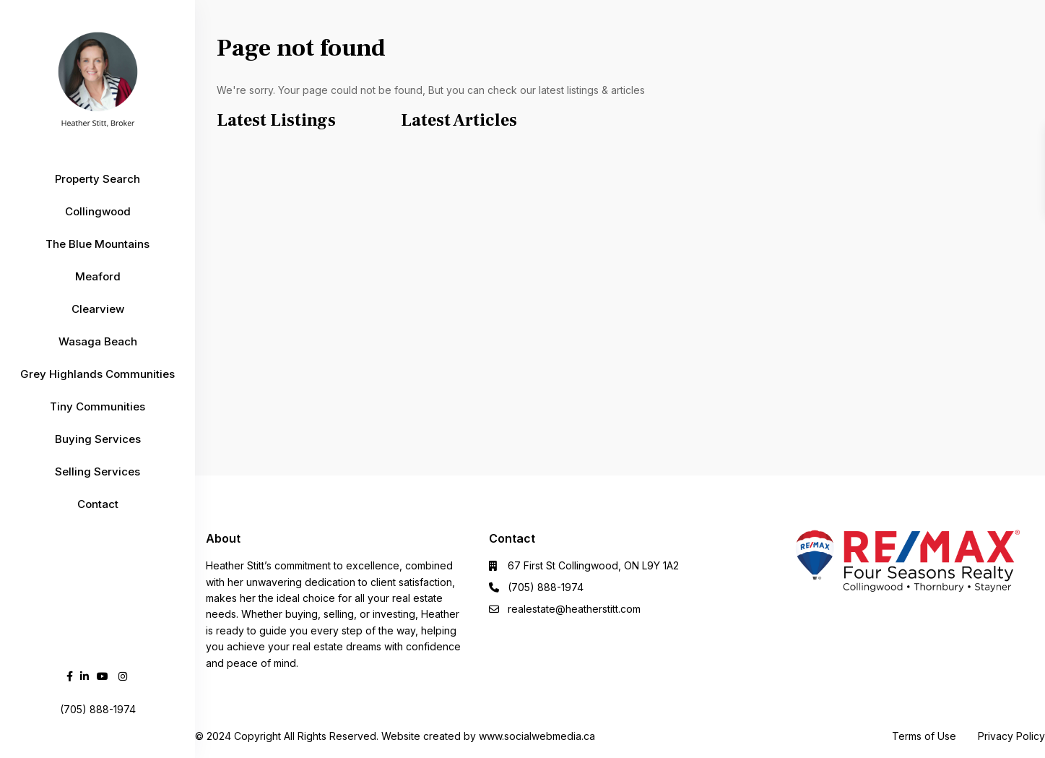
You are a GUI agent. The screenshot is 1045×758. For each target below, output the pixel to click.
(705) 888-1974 (546, 587)
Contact (97, 504)
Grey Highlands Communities (97, 374)
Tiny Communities (97, 406)
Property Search (97, 179)
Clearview (97, 309)
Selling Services (97, 471)
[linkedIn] (84, 676)
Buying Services (98, 439)
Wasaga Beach (97, 341)
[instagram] (123, 676)
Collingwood (98, 211)
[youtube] (102, 676)
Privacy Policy (1011, 736)
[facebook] (70, 676)
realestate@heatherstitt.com (574, 609)
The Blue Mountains (97, 244)
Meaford (98, 276)
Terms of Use (924, 736)
